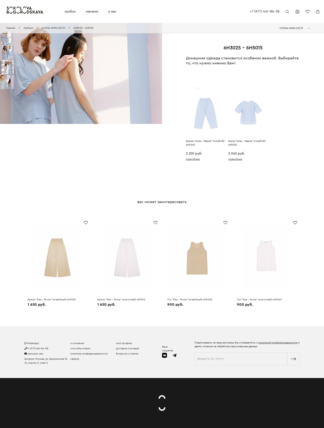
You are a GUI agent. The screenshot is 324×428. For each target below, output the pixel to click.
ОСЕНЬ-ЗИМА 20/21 (53, 28)
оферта (74, 359)
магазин (92, 11)
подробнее (193, 159)
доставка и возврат (127, 348)
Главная (10, 28)
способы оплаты (80, 348)
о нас (112, 11)
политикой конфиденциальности (278, 342)
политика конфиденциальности (89, 353)
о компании (77, 343)
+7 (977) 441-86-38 (264, 11)
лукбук (70, 11)
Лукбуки (28, 28)
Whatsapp (31, 343)
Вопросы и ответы (127, 353)
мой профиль (124, 343)
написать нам (33, 353)
